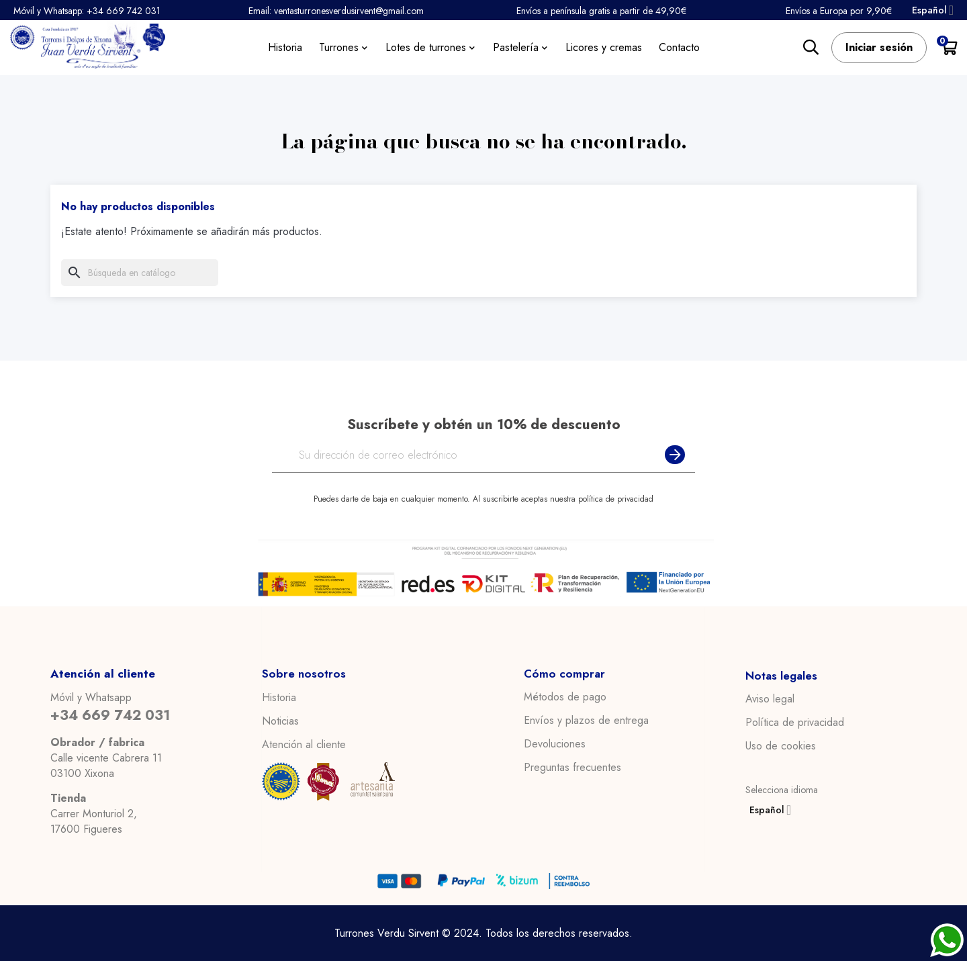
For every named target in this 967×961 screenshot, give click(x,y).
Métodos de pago (565, 697)
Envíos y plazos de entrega (586, 721)
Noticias (280, 721)
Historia (279, 697)
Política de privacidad (794, 723)
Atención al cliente (304, 744)
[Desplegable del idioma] (931, 10)
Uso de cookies (780, 746)
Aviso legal (769, 699)
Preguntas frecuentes (572, 768)
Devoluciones (555, 744)
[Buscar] (139, 272)
